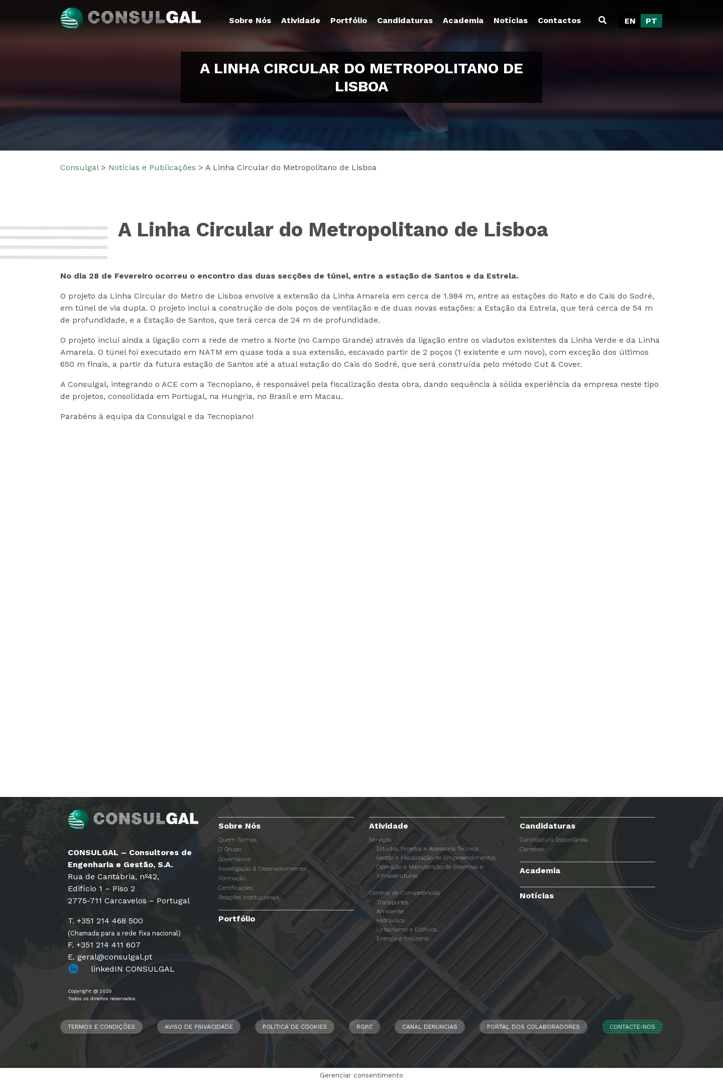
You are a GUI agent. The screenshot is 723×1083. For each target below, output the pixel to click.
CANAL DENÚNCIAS (429, 1026)
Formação (232, 878)
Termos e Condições (101, 1026)
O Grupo (229, 849)
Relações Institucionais (248, 897)
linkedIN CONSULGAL (133, 969)
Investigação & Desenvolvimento (261, 868)
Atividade (300, 20)
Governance (234, 859)
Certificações (235, 887)
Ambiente (390, 911)
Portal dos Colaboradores (533, 1026)
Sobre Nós (250, 20)
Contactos (559, 20)
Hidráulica (391, 920)
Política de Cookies (295, 1026)
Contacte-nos (632, 1026)
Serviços (380, 839)
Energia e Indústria (403, 938)
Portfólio (348, 20)
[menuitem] (630, 21)
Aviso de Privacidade (199, 1026)
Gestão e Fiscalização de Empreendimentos (436, 857)
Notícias (511, 20)
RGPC (364, 1026)
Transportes (392, 902)
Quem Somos (237, 839)
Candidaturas (405, 20)
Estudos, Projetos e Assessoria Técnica (427, 848)
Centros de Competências (404, 892)
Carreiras (532, 849)
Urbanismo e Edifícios (407, 929)
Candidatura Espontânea (553, 839)
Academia (463, 20)
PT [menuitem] (651, 21)
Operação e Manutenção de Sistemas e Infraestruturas (430, 871)
